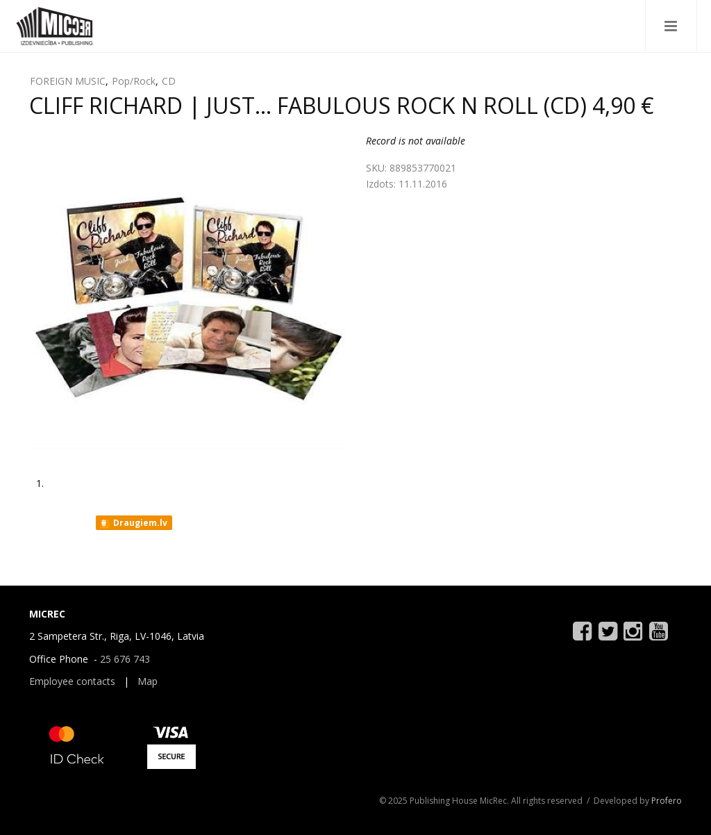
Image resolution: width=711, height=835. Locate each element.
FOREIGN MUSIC (68, 81)
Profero (666, 801)
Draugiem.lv (133, 523)
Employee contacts (72, 681)
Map (147, 681)
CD (169, 81)
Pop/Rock (134, 81)
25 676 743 (125, 658)
